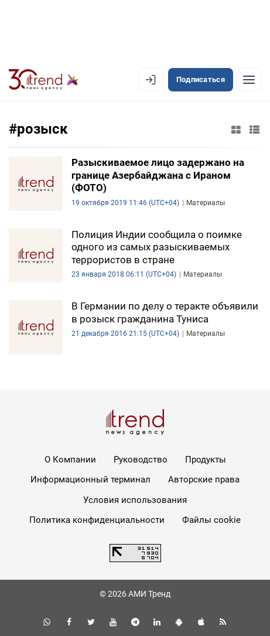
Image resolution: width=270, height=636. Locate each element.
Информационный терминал (90, 479)
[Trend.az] (43, 79)
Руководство (141, 459)
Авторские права (204, 479)
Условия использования (135, 500)
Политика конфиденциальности (97, 520)
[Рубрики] (249, 79)
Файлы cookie (211, 520)
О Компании (70, 459)
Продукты (205, 459)
